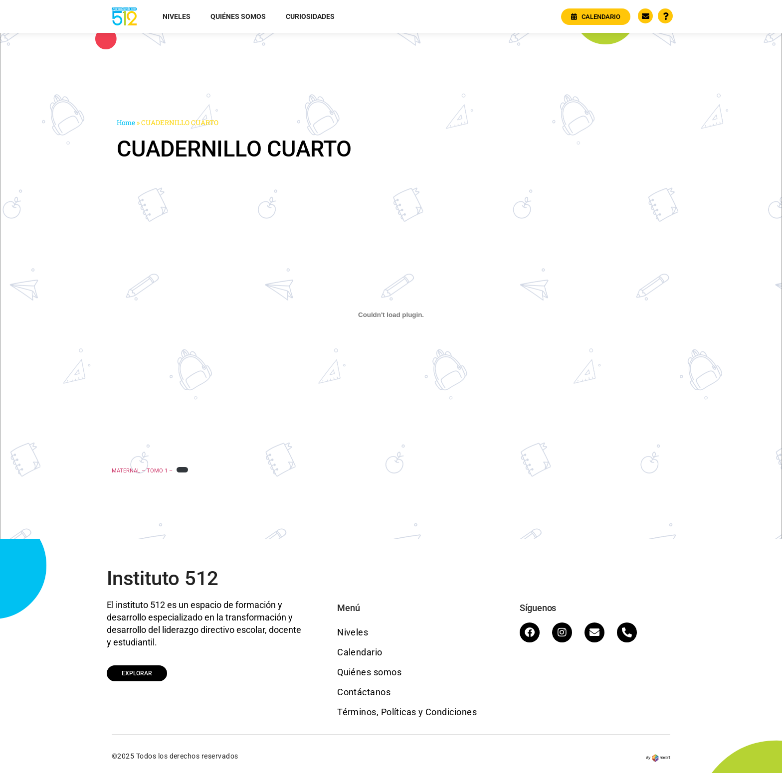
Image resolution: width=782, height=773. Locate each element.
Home (126, 122)
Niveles (177, 16)
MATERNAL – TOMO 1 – (142, 470)
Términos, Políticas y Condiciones (407, 712)
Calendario (360, 652)
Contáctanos (364, 692)
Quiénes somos (238, 16)
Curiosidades (310, 16)
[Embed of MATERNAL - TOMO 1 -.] (391, 314)
